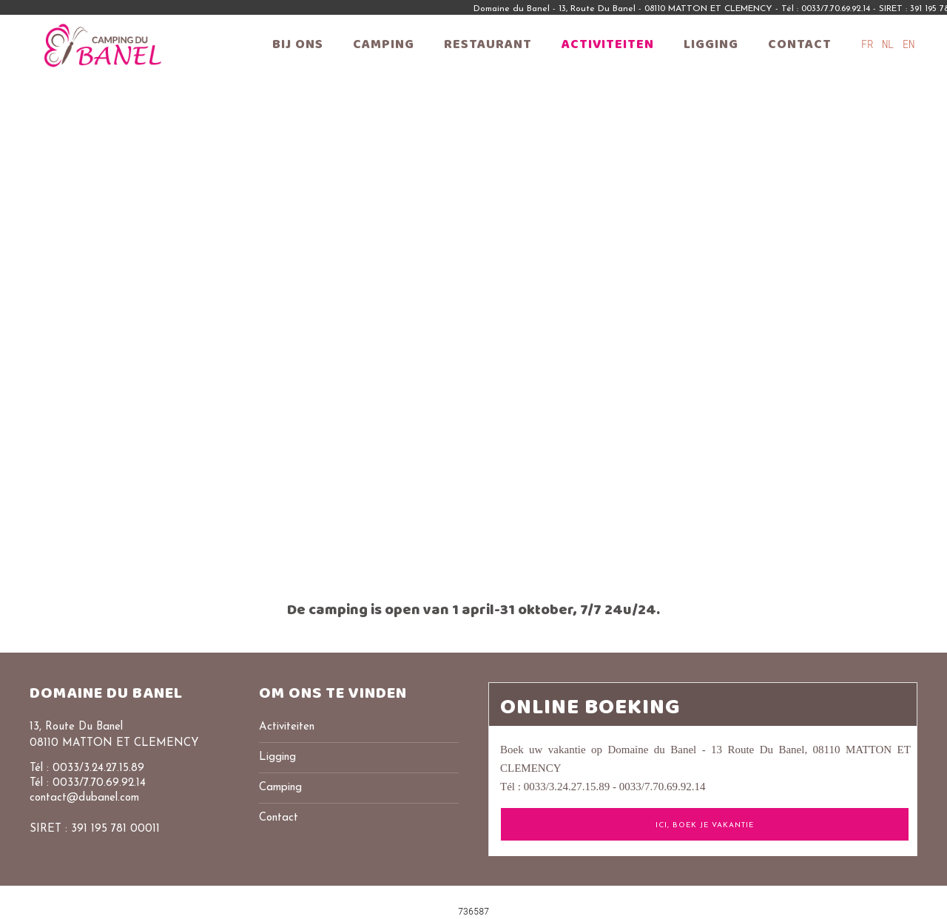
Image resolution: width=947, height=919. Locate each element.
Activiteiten (608, 44)
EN (908, 44)
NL (891, 44)
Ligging (711, 44)
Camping (383, 44)
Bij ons (297, 44)
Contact (800, 44)
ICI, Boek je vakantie (705, 825)
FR (870, 44)
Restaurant (488, 44)
